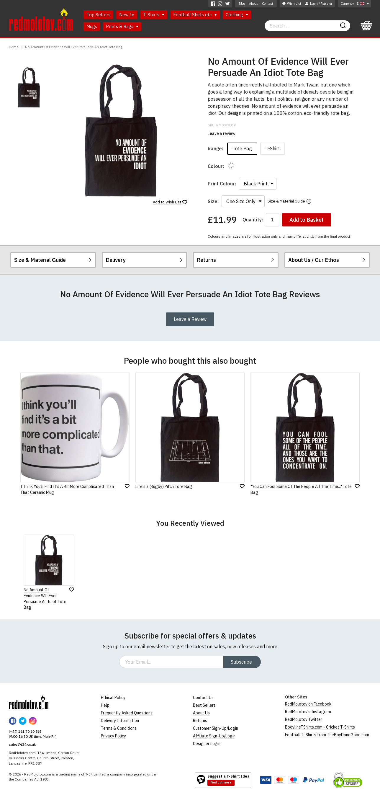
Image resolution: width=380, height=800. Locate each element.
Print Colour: (222, 184)
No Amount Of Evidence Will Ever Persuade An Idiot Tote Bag (73, 47)
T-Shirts (153, 14)
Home (13, 47)
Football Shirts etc (195, 14)
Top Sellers (98, 14)
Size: (213, 201)
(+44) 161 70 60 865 (25, 731)
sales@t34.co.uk (22, 744)
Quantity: (253, 220)
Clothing (237, 14)
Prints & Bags (122, 26)
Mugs (91, 26)
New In (126, 14)
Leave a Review (190, 319)
